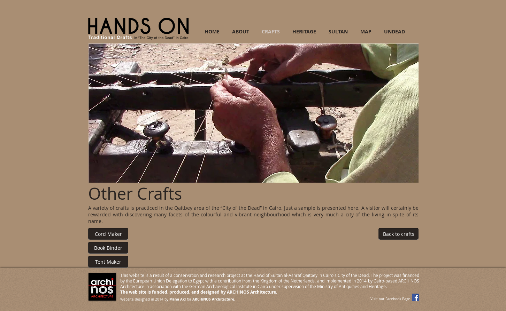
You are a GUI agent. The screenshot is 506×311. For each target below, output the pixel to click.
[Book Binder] (108, 248)
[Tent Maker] (108, 262)
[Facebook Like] (382, 263)
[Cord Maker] (108, 234)
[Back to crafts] (398, 234)
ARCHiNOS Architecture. (213, 299)
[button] (254, 113)
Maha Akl (177, 299)
